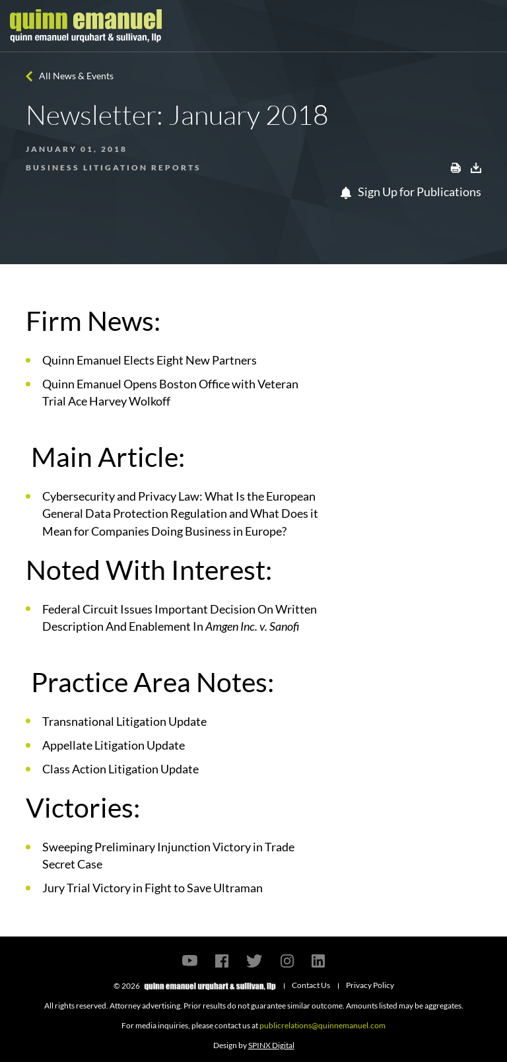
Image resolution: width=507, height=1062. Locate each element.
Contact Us (311, 985)
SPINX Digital (271, 1045)
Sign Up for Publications (411, 191)
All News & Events (76, 75)
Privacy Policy (370, 985)
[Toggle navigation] (485, 26)
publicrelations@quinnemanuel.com (322, 1025)
